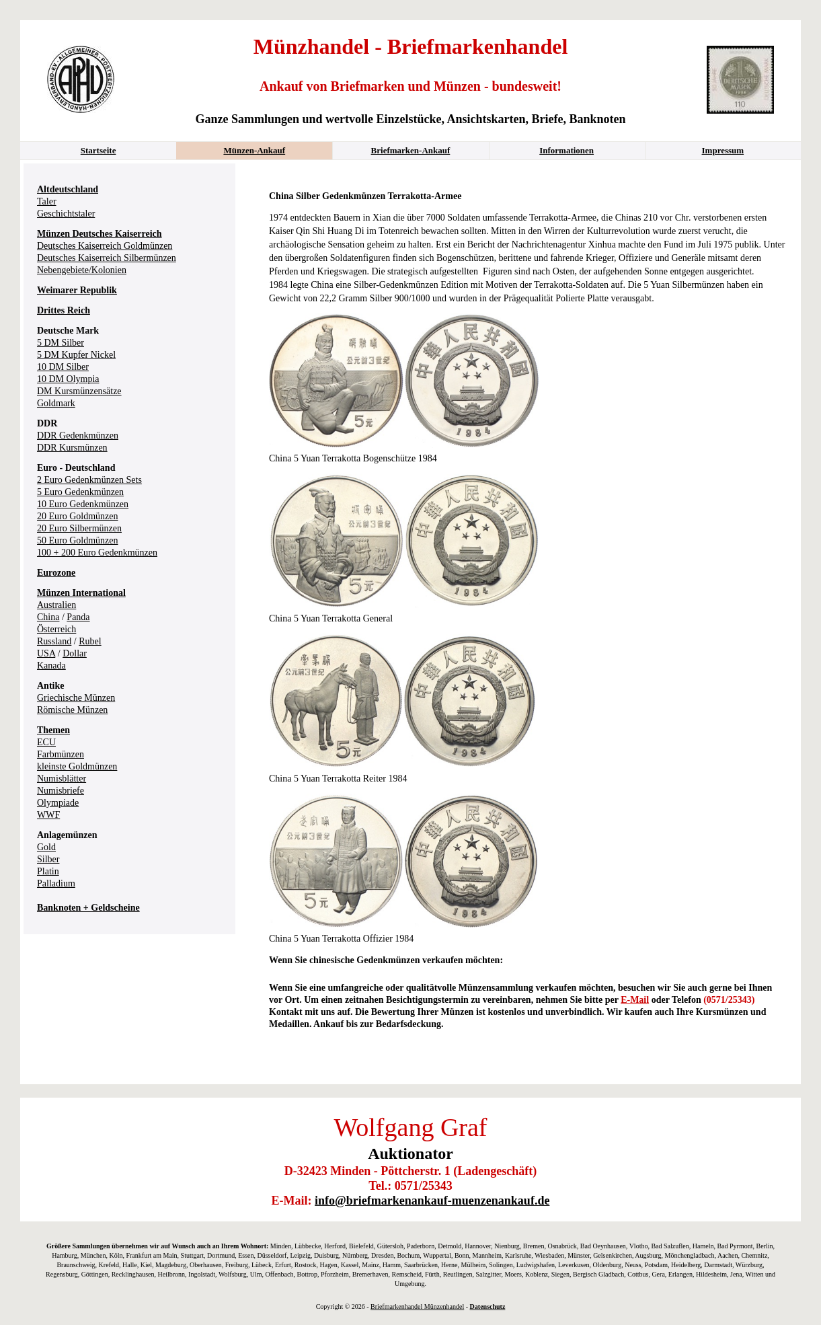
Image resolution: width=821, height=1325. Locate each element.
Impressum (723, 150)
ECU (46, 742)
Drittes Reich (63, 310)
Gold (46, 847)
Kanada (51, 665)
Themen (53, 730)
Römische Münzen (72, 710)
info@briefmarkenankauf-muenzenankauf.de (432, 1200)
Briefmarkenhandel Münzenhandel (417, 1306)
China (48, 617)
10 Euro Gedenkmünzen (82, 504)
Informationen (566, 150)
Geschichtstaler (66, 214)
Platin (48, 871)
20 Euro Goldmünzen (77, 516)
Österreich (56, 629)
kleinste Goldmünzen (77, 766)
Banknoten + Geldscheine (88, 908)
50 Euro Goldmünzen (77, 540)
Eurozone (56, 573)
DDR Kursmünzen (72, 448)
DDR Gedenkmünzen (77, 435)
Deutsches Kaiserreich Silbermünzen (106, 258)
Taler (46, 201)
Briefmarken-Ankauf (411, 150)
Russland (54, 641)
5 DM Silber (60, 343)
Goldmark (56, 403)
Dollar (75, 653)
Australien (56, 605)
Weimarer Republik (77, 290)
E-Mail (635, 1000)
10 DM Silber (63, 367)
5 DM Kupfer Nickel (76, 355)
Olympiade (58, 803)
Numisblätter (61, 778)
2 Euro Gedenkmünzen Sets (89, 480)
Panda (78, 617)
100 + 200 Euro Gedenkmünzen (97, 552)
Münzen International (81, 593)
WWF (48, 815)
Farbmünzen (60, 754)
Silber (48, 859)
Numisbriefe (60, 791)
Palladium (56, 883)
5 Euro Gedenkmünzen (80, 492)
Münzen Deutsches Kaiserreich (99, 234)
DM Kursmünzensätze (79, 391)
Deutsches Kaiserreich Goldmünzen (104, 246)
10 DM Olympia (68, 379)
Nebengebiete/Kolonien (81, 270)
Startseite (98, 150)
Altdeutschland (67, 189)
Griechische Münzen (76, 698)
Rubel (90, 641)
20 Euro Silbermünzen (79, 528)
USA (46, 653)
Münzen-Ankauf (254, 150)
